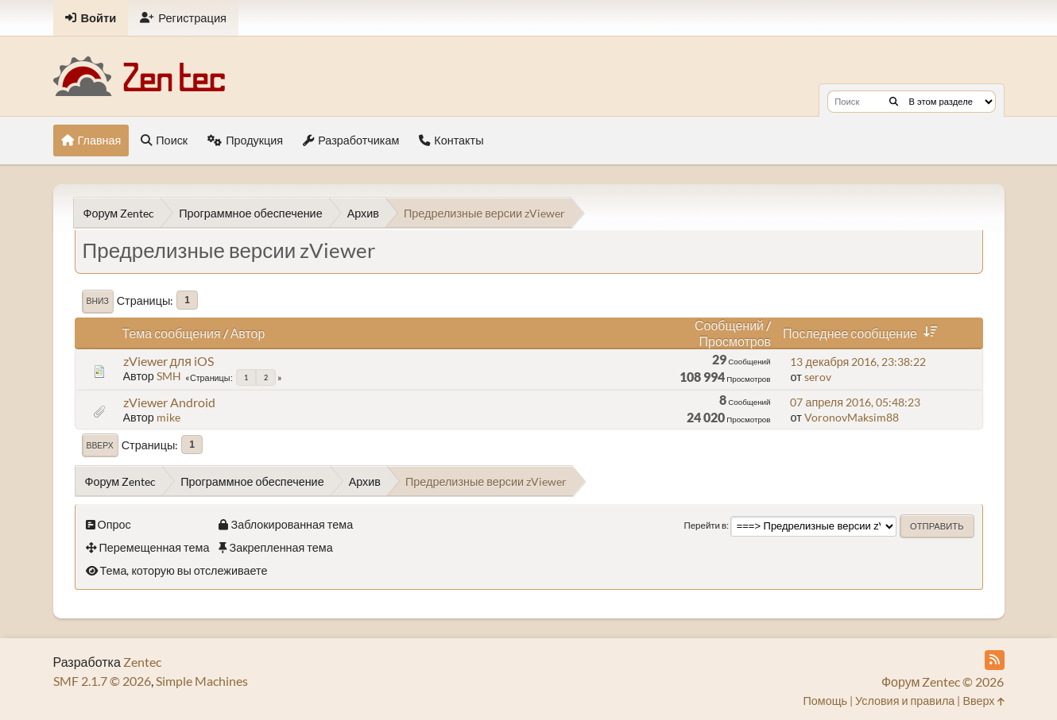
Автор (247, 333)
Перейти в (704, 525)
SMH (169, 376)
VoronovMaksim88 (851, 417)
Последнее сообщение (863, 333)
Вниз (98, 301)
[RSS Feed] (995, 660)
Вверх (100, 445)
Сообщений (729, 325)
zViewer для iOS (168, 360)
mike (168, 417)
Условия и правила (904, 700)
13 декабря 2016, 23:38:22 (858, 361)
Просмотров (735, 340)
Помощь (825, 700)
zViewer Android (169, 402)
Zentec (142, 661)
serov (817, 376)
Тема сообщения (171, 333)
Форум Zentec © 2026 (943, 681)
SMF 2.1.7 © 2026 (102, 680)
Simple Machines (202, 680)
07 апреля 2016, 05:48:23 (855, 402)
